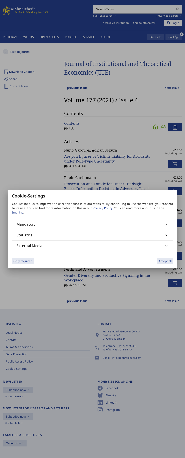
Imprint (17, 212)
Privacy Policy (102, 208)
